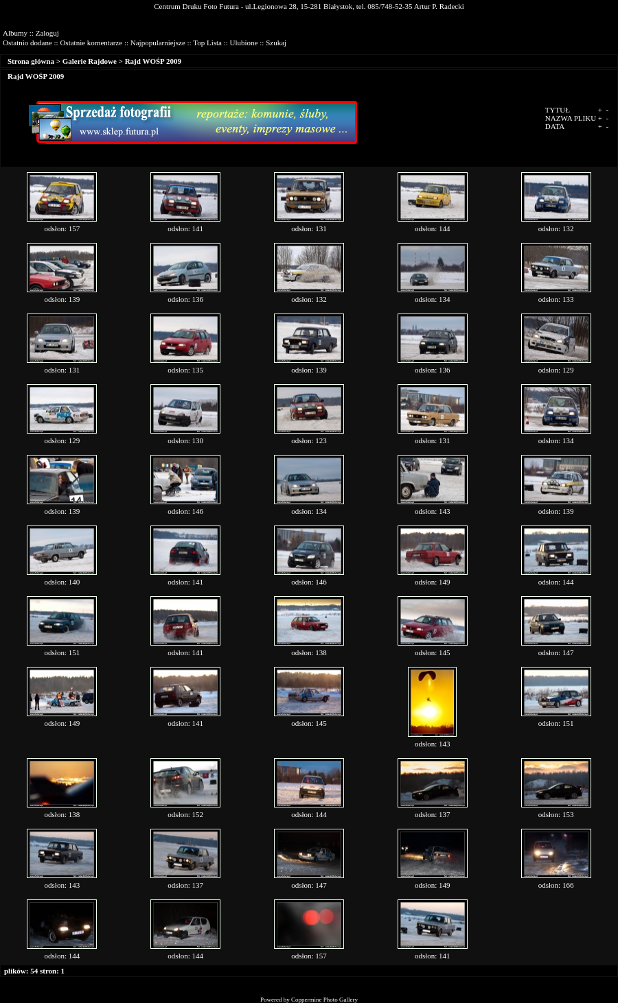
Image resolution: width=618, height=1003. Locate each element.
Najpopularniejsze (157, 42)
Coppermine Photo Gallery (324, 999)
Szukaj (276, 42)
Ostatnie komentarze (91, 42)
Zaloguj (47, 33)
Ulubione (244, 42)
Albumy (15, 33)
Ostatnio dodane (27, 42)
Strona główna (31, 61)
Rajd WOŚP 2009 (153, 61)
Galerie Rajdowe (89, 61)
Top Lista (207, 42)
